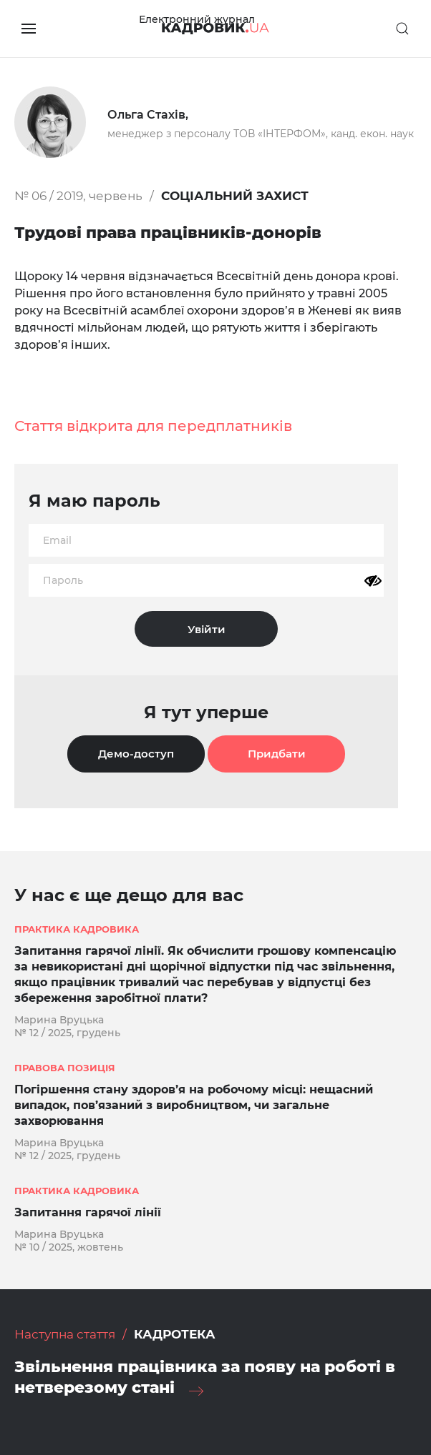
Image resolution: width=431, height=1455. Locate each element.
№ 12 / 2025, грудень (67, 1032)
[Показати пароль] (373, 581)
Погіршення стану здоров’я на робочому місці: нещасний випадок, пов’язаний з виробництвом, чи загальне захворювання (193, 1105)
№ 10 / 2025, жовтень (68, 1247)
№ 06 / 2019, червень (78, 196)
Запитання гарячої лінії (87, 1212)
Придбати (277, 753)
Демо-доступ (136, 753)
